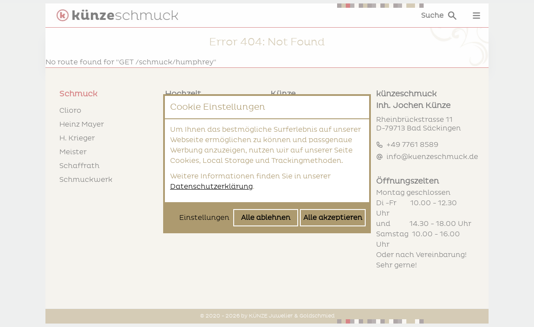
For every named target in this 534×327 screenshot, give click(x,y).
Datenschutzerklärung (211, 186)
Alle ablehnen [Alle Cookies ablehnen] (265, 217)
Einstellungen (204, 217)
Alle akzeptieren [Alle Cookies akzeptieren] (332, 217)
